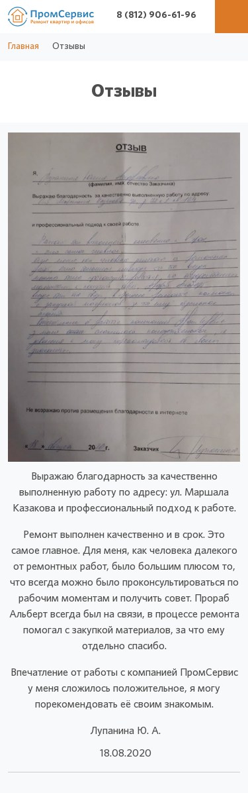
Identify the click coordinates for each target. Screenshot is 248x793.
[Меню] (231, 16)
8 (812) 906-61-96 (156, 15)
